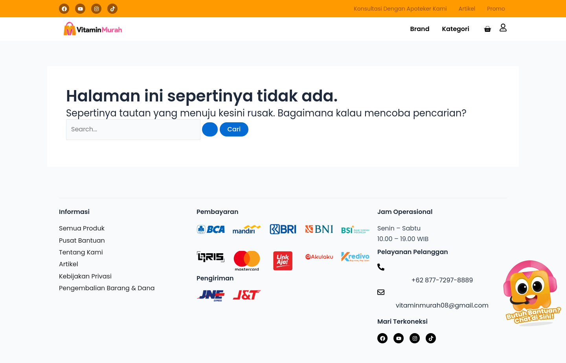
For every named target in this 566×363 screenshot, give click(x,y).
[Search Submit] (210, 129)
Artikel (467, 9)
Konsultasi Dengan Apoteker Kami (400, 9)
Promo (496, 9)
